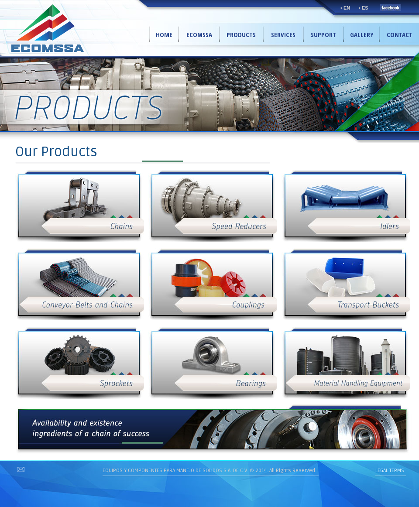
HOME (164, 34)
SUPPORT (323, 34)
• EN (345, 7)
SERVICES (283, 34)
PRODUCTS (241, 34)
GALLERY (362, 34)
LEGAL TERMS (389, 470)
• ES (363, 7)
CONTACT (399, 34)
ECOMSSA (199, 34)
